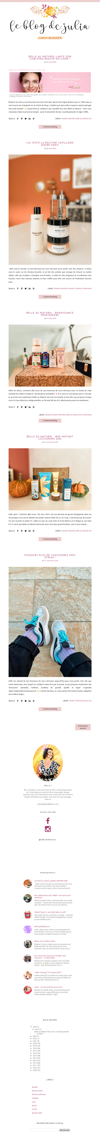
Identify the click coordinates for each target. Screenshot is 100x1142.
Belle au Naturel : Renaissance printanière (50, 314)
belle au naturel (82, 118)
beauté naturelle (68, 118)
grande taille (37, 1113)
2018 (35, 1048)
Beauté (48, 414)
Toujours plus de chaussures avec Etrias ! (50, 556)
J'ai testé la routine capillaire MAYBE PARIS (50, 144)
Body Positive (37, 1091)
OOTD (34, 1109)
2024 (35, 1027)
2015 (35, 1055)
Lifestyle (35, 1098)
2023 (35, 1036)
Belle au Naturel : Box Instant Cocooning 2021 (50, 438)
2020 (35, 1043)
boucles (71, 288)
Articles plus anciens (83, 727)
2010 (35, 1068)
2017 (35, 1051)
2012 (35, 1063)
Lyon (34, 1102)
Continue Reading (50, 127)
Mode (71, 700)
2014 (35, 1058)
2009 (35, 1070)
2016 (35, 1053)
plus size (88, 700)
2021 (35, 1041)
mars (37, 1029)
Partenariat (87, 288)
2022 (35, 1038)
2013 (35, 1060)
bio (90, 118)
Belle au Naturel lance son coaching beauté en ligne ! (50, 58)
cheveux (78, 288)
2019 (35, 1046)
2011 (35, 1065)
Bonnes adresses (39, 1094)
